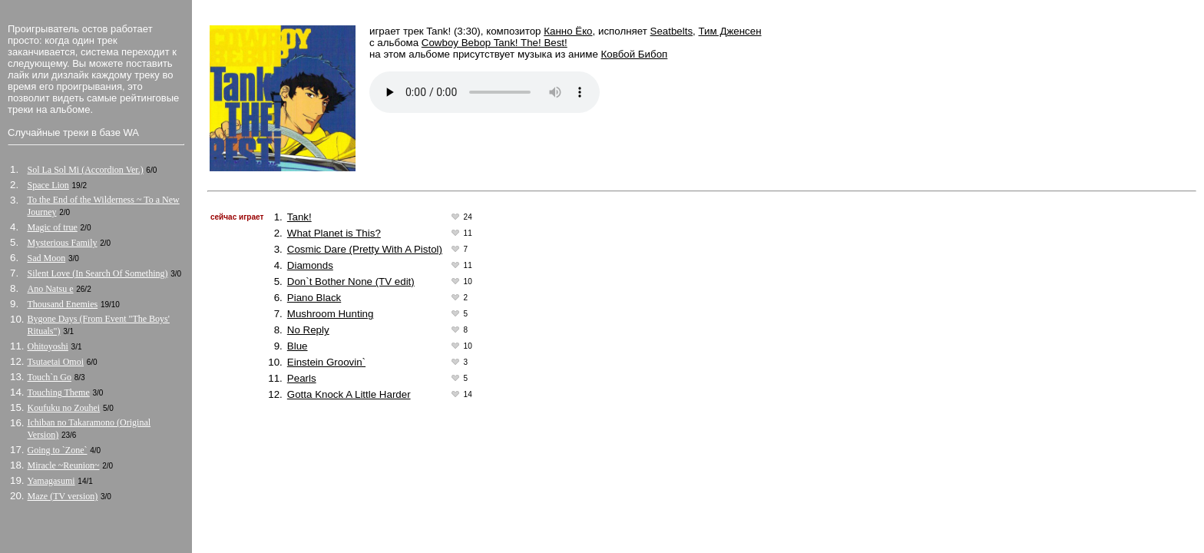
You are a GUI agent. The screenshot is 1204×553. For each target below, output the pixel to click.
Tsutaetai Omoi (56, 361)
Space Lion (48, 185)
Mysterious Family (63, 242)
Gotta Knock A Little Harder (349, 394)
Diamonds (310, 265)
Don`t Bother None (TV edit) (351, 281)
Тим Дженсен (730, 31)
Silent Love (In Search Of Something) (98, 273)
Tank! (299, 217)
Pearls (301, 378)
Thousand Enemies (63, 304)
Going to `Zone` (58, 450)
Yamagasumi (51, 480)
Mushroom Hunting (330, 314)
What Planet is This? (334, 233)
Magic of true (53, 227)
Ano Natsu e (51, 288)
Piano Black (314, 297)
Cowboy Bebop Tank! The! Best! (494, 42)
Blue (297, 346)
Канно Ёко (568, 31)
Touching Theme (59, 392)
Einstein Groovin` (326, 362)
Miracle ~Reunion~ (64, 465)
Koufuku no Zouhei (64, 407)
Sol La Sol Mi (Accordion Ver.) (86, 169)
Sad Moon (47, 258)
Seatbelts (671, 31)
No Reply (308, 330)
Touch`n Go (49, 377)
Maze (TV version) (63, 496)
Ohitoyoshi (48, 346)
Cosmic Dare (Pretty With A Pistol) (364, 249)
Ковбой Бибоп (634, 54)
